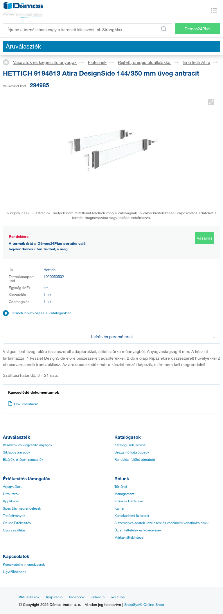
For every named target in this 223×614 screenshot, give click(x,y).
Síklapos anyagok (16, 452)
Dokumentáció (23, 403)
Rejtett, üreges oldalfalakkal (144, 62)
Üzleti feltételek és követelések (137, 530)
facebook (77, 597)
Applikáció (11, 501)
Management (124, 493)
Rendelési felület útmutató (134, 459)
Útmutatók (11, 493)
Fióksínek (97, 62)
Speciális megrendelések (22, 508)
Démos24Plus (197, 28)
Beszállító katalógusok (131, 452)
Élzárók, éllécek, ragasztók (23, 459)
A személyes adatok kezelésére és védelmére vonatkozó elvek (161, 522)
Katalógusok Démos (129, 444)
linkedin (98, 597)
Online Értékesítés (17, 522)
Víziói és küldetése (128, 501)
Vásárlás (205, 237)
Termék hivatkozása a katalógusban (41, 312)
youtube (118, 597)
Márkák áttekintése (128, 537)
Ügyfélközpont (14, 571)
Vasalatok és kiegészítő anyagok (45, 62)
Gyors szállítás (14, 530)
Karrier (119, 508)
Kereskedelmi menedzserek (24, 564)
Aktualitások (29, 597)
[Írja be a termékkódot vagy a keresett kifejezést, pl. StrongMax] (87, 29)
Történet (120, 486)
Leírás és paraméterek (153, 336)
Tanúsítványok (14, 515)
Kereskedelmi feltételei (131, 515)
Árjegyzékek (12, 486)
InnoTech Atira (196, 62)
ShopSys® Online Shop (144, 604)
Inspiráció (54, 597)
